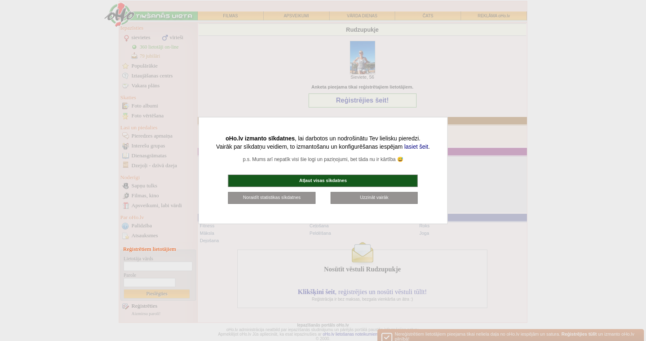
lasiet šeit (416, 146)
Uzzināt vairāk (374, 197)
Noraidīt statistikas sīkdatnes (272, 197)
